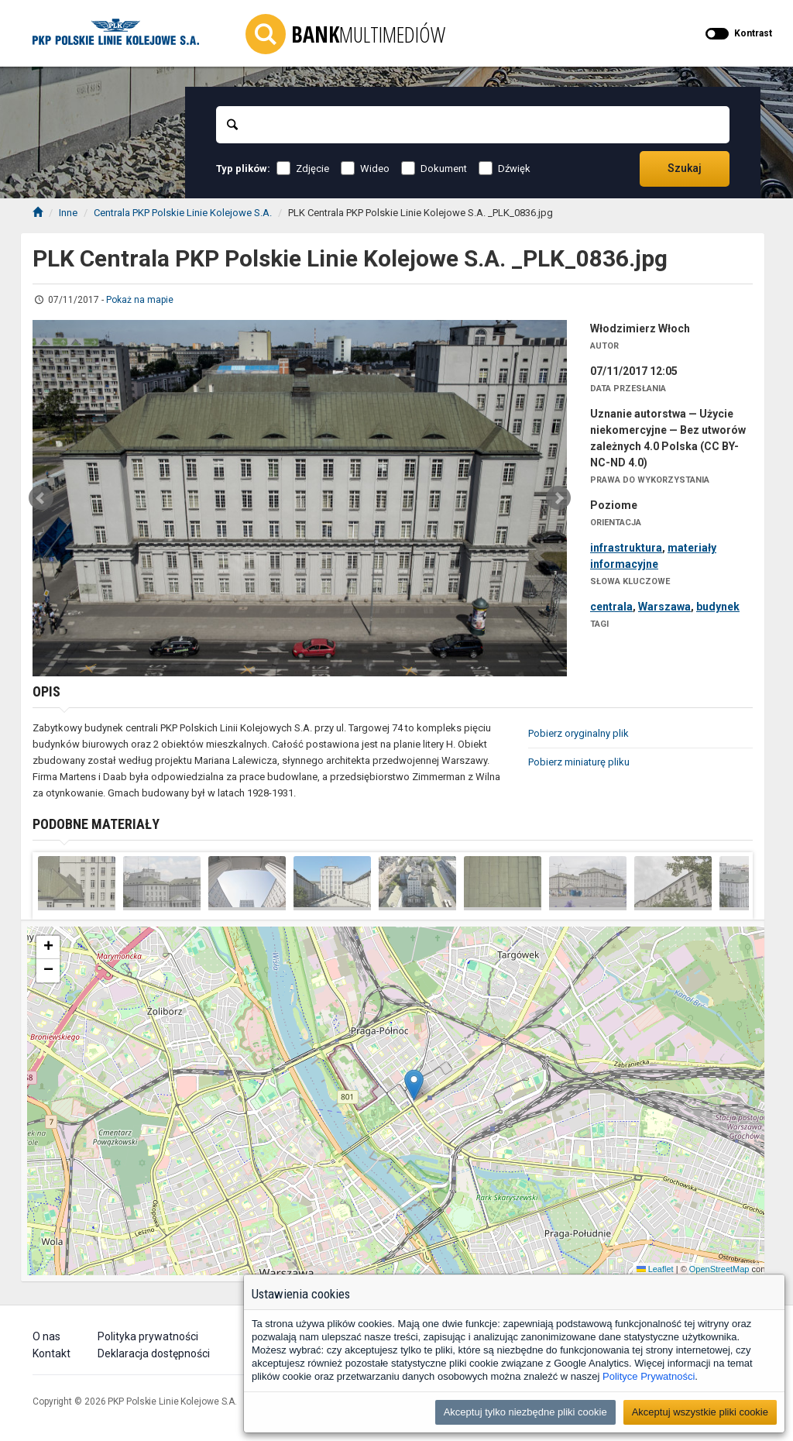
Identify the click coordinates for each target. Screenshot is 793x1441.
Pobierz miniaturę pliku (579, 762)
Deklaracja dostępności (154, 1353)
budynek (718, 606)
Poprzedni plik (41, 498)
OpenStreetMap (719, 1269)
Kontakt (51, 1353)
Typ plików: (243, 168)
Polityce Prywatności (648, 1376)
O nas (46, 1336)
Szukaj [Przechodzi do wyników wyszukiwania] (685, 168)
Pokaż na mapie (139, 299)
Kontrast (753, 33)
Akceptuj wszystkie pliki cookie (700, 1412)
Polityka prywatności (148, 1336)
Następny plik (558, 498)
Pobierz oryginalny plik (578, 733)
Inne (68, 212)
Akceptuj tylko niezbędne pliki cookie (525, 1412)
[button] (414, 1085)
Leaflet (655, 1269)
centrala (611, 606)
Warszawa (664, 606)
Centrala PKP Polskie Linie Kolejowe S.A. (183, 212)
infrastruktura (626, 548)
